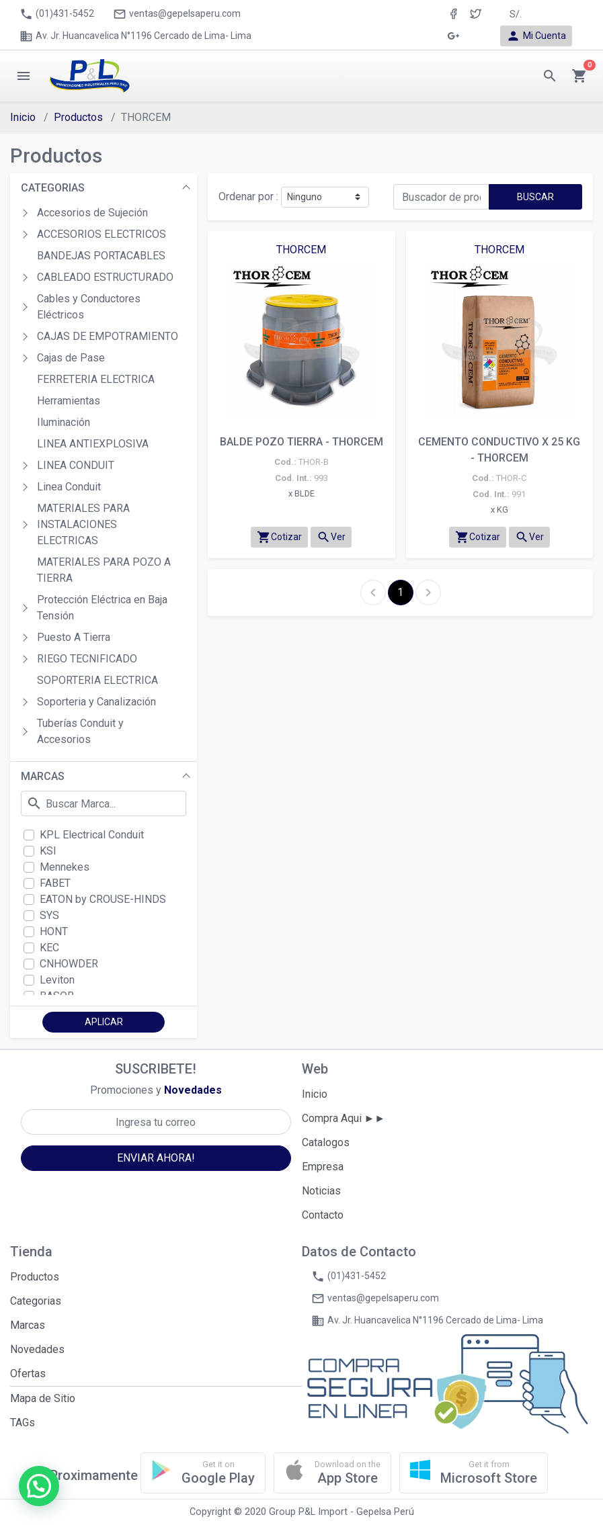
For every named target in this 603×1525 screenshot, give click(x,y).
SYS (49, 915)
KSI (48, 850)
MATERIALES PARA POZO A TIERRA (104, 570)
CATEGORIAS (53, 187)
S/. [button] (516, 14)
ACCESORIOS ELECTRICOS (101, 234)
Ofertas (28, 1373)
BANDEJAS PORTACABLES (101, 255)
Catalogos (326, 1142)
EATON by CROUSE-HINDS (103, 899)
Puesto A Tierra (73, 637)
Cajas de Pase (71, 357)
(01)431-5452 (56, 14)
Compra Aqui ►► (344, 1118)
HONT (54, 931)
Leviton (57, 979)
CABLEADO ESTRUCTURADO (105, 277)
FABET (55, 883)
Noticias (321, 1190)
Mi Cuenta (536, 36)
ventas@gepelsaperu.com (177, 14)
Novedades (37, 1349)
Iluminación (63, 422)
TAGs (22, 1422)
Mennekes (64, 867)
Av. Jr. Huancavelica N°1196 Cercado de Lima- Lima (135, 36)
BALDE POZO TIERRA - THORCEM (301, 441)
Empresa (323, 1166)
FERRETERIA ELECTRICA (96, 379)
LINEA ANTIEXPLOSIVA (93, 443)
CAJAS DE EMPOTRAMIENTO (107, 336)
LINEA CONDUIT (75, 465)
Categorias (35, 1301)
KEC (49, 947)
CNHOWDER (69, 963)
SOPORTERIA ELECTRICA (97, 680)
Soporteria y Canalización (96, 701)
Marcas (27, 1325)
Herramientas (68, 400)
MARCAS (43, 776)
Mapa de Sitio (42, 1398)
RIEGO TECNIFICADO (87, 658)
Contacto (323, 1215)
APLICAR (104, 1021)
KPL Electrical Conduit (92, 834)
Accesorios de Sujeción (92, 212)
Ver (331, 537)
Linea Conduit (69, 486)
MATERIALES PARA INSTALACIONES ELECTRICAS (83, 524)
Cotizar (279, 537)
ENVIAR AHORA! (156, 1157)
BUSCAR (535, 196)
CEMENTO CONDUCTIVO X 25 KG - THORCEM (499, 449)
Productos (78, 117)
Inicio (23, 117)
